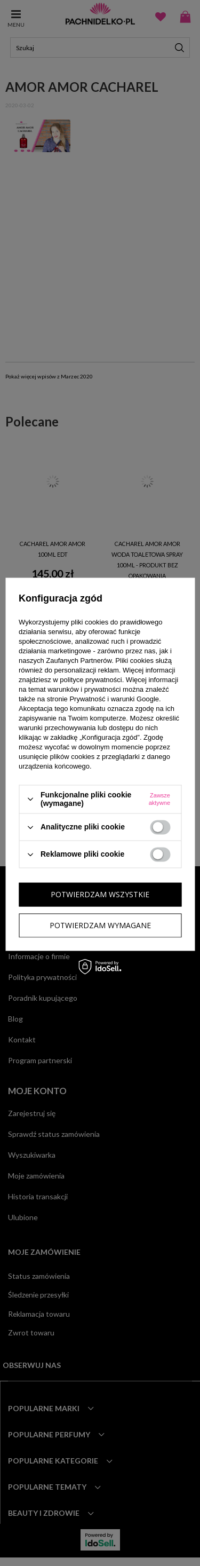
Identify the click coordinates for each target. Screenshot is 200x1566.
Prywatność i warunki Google (114, 699)
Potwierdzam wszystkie (100, 894)
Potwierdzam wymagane (100, 925)
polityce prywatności (91, 680)
